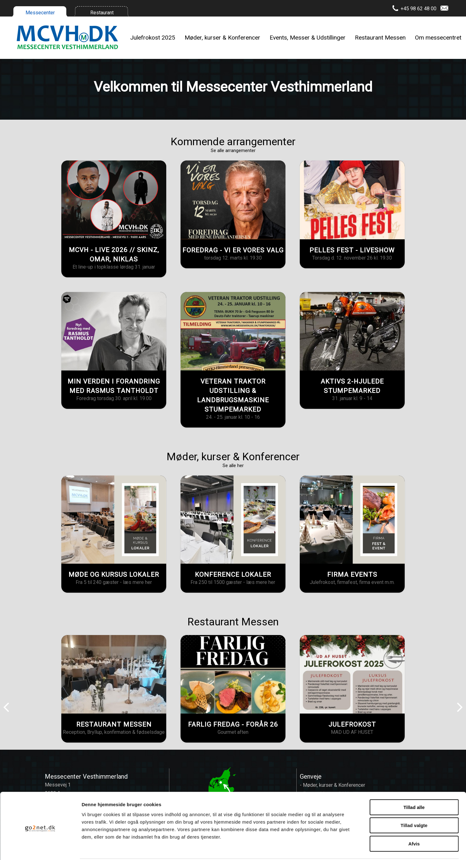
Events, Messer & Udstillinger (308, 37)
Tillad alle (414, 783)
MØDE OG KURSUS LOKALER (113, 574)
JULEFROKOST (352, 724)
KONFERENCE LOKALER (233, 574)
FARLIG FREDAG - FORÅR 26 (233, 724)
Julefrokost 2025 (152, 37)
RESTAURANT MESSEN (114, 724)
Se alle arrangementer (233, 150)
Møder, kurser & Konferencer (222, 37)
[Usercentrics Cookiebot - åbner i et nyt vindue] (40, 848)
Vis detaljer (323, 847)
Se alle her (233, 465)
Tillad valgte (414, 802)
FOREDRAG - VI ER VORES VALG (233, 250)
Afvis (414, 820)
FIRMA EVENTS (352, 574)
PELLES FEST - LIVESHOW (352, 250)
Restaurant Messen (380, 37)
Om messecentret (438, 37)
